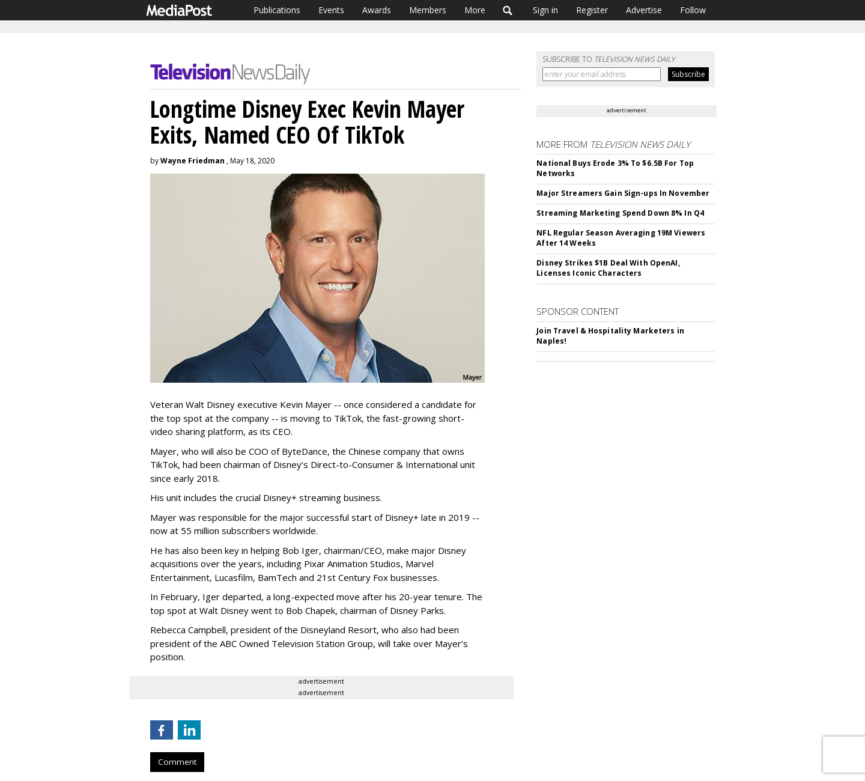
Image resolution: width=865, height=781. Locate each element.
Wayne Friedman (192, 161)
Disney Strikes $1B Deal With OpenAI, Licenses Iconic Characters (607, 268)
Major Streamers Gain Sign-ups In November (622, 193)
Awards (376, 10)
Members (427, 10)
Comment (177, 761)
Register (592, 10)
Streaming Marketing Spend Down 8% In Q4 (620, 213)
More (474, 10)
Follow (693, 10)
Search (507, 10)
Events (331, 10)
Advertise (644, 10)
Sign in (545, 10)
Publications (276, 10)
